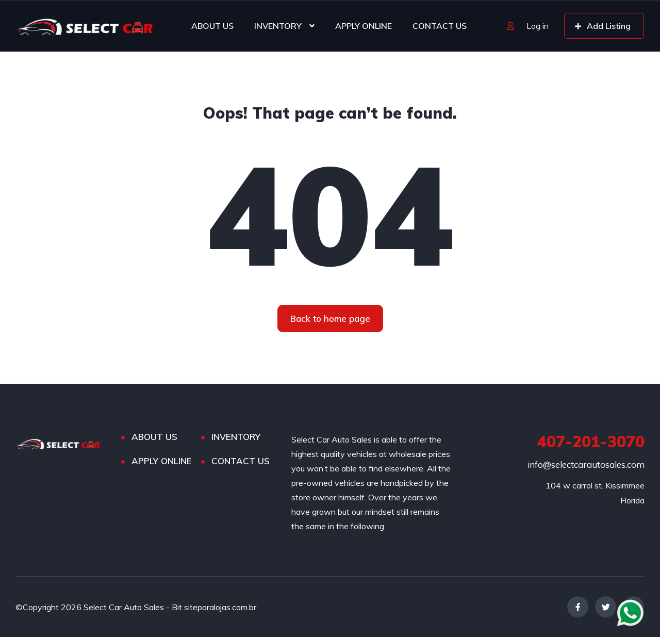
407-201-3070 (591, 441)
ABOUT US (212, 26)
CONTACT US (439, 26)
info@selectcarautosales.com (586, 464)
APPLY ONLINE (363, 26)
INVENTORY (278, 26)
